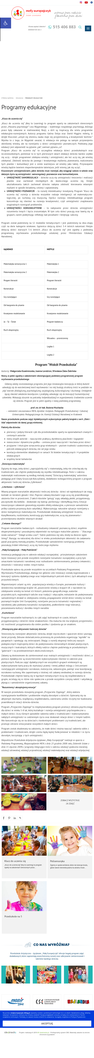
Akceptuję (47, 1023)
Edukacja (19, 98)
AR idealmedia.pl (43, 1032)
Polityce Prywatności (78, 1017)
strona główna (7, 98)
